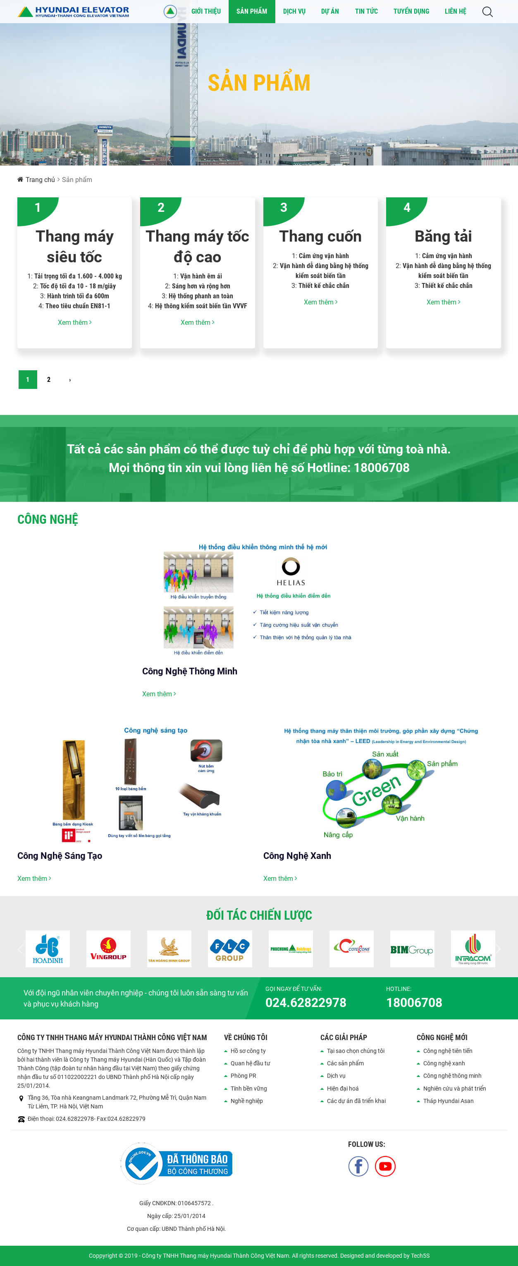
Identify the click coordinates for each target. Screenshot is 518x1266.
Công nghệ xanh (444, 1063)
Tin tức (366, 11)
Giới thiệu (206, 11)
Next (495, 949)
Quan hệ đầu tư (250, 1063)
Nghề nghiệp (247, 1101)
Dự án (330, 11)
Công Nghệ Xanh (297, 856)
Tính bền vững (249, 1088)
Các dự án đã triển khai (356, 1101)
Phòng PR (243, 1075)
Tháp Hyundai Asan (448, 1101)
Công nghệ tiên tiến (448, 1051)
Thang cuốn (320, 236)
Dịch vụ (294, 11)
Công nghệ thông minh (452, 1075)
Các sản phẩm (345, 1063)
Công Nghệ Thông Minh (189, 671)
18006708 (414, 1002)
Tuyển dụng (411, 11)
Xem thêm (74, 322)
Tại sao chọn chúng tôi (355, 1051)
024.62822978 (305, 1002)
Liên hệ (455, 11)
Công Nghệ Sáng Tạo (59, 856)
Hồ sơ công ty (248, 1051)
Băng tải (443, 236)
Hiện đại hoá (343, 1088)
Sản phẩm (251, 11)
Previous (23, 949)
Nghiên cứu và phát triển (454, 1088)
